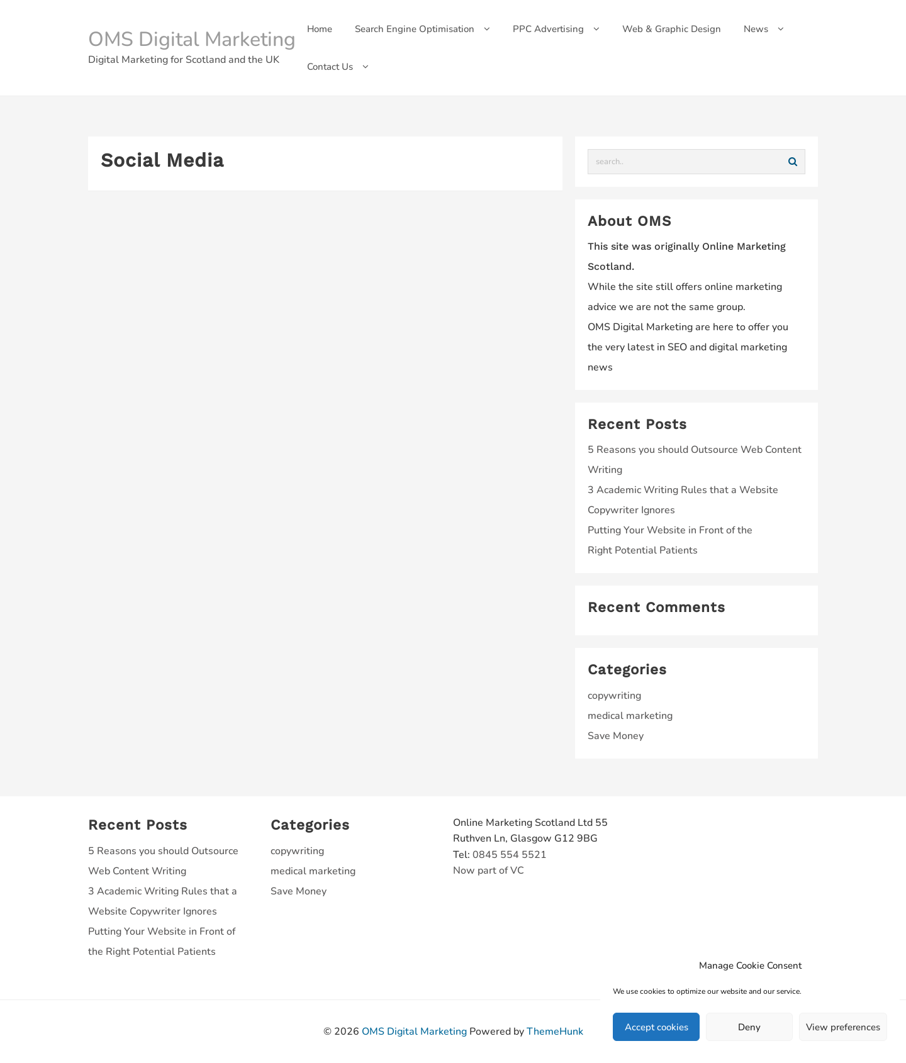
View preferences (843, 1027)
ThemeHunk (555, 1031)
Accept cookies (656, 1027)
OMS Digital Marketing (192, 39)
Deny (749, 1027)
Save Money (616, 736)
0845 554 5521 (510, 855)
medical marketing (630, 716)
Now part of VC (488, 870)
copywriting (614, 696)
